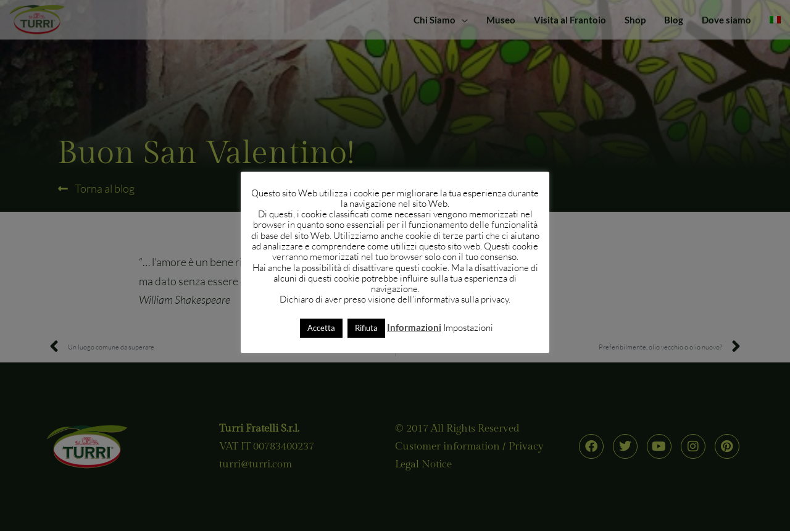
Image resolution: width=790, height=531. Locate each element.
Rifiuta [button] (366, 328)
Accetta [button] (321, 328)
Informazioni (414, 327)
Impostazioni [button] (468, 327)
